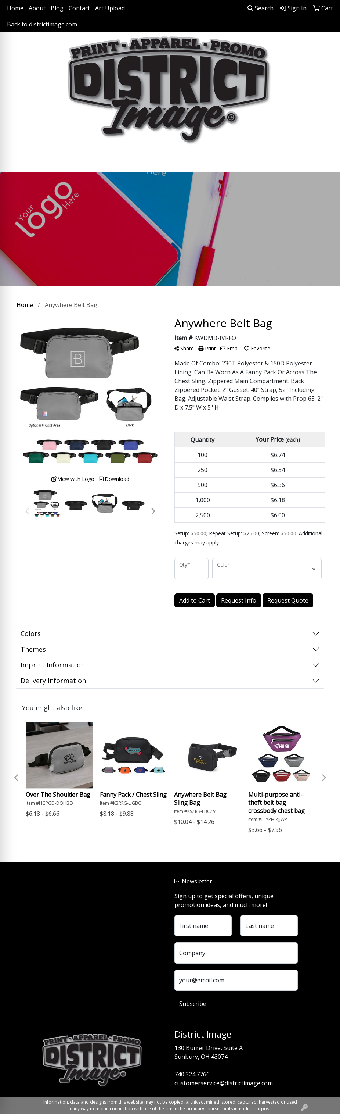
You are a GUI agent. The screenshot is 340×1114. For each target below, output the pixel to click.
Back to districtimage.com (42, 24)
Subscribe (192, 1004)
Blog (57, 8)
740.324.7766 (192, 1074)
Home (15, 8)
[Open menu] (325, 161)
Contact (79, 8)
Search (260, 8)
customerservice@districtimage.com (223, 1083)
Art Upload (110, 8)
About (37, 8)
